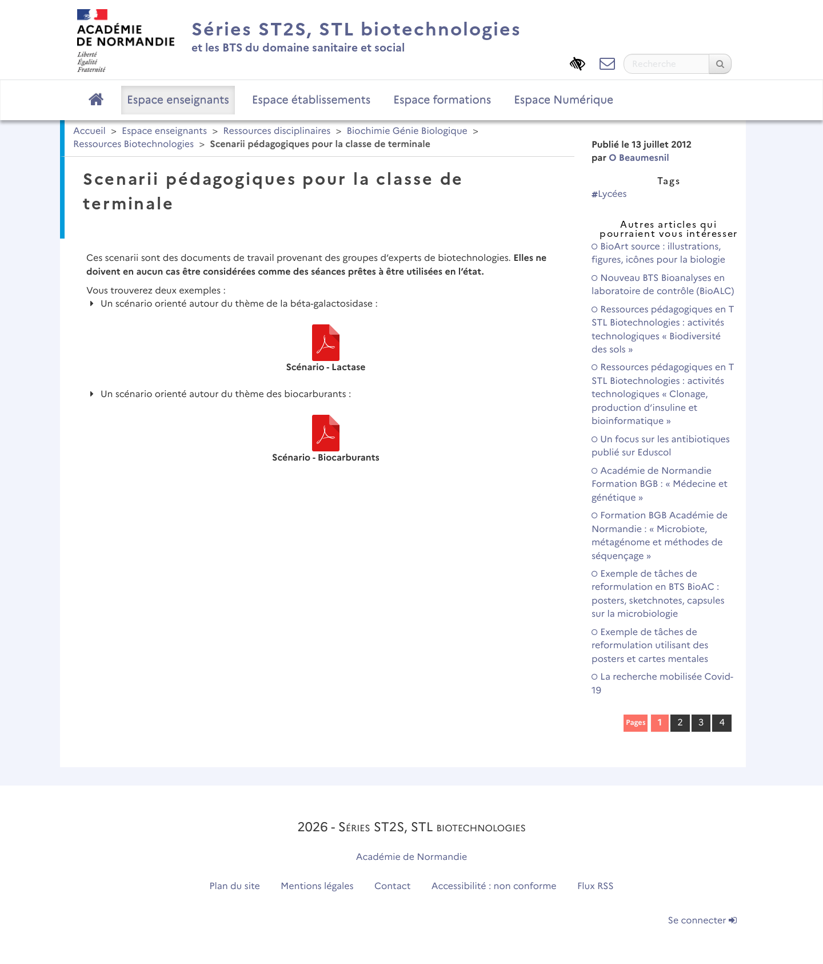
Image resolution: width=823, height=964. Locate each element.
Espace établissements (311, 99)
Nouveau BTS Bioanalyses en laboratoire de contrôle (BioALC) (663, 285)
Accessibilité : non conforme (494, 886)
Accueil (89, 131)
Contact (392, 886)
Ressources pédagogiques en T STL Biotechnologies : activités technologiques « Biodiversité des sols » (663, 329)
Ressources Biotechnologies (133, 144)
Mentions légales (317, 886)
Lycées (609, 194)
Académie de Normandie (412, 857)
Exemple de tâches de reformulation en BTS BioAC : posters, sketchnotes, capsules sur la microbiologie (658, 594)
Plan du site (234, 886)
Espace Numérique (563, 99)
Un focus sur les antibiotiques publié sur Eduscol (661, 446)
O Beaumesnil (639, 158)
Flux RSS (595, 886)
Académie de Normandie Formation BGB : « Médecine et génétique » (660, 484)
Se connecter (702, 920)
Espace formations (442, 99)
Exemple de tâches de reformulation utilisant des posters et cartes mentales (650, 646)
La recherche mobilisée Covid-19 (662, 684)
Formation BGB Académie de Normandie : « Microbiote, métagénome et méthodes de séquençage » (660, 535)
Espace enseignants (178, 99)
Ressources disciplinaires (276, 131)
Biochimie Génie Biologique (407, 131)
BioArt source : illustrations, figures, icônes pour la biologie (658, 253)
